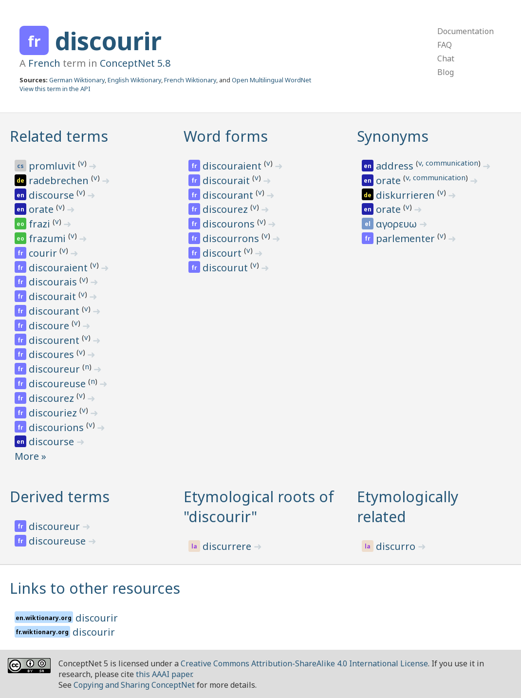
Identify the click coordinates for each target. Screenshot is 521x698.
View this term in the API (55, 88)
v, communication (448, 163)
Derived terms (60, 497)
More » (30, 456)
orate (42, 209)
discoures (52, 354)
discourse (52, 195)
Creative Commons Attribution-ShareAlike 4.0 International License (304, 663)
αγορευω (397, 223)
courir (44, 253)
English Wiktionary (134, 79)
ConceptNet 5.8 (135, 63)
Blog (445, 72)
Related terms (59, 136)
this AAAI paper (164, 674)
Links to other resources (95, 588)
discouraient (59, 267)
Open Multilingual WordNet (271, 79)
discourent (55, 340)
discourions (57, 427)
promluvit (53, 165)
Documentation (465, 31)
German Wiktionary (77, 79)
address (396, 165)
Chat (445, 58)
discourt (223, 253)
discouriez (54, 412)
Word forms (226, 136)
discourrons (232, 238)
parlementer (406, 238)
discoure (50, 325)
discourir (108, 40)
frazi (41, 223)
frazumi (48, 238)
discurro (397, 546)
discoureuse (58, 383)
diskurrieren (406, 195)
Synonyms (392, 136)
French (44, 63)
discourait (53, 296)
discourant (55, 311)
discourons (230, 223)
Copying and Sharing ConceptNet (134, 684)
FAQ (444, 44)
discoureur (55, 369)
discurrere (228, 546)
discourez (52, 398)
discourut (226, 267)
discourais (54, 281)
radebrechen (60, 180)
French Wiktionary (190, 79)
